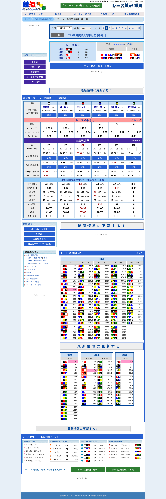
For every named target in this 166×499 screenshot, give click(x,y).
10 (132, 28)
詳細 (129, 44)
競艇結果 (31, 263)
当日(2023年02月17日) (43, 19)
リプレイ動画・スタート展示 (97, 66)
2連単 (40, 258)
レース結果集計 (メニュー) (123, 470)
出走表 (58, 14)
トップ (27, 19)
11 (136, 28)
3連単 (30, 258)
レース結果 (34, 81)
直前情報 (34, 72)
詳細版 (62, 98)
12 (139, 28)
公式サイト (27, 55)
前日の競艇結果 (32, 279)
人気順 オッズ (107, 14)
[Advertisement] (97, 78)
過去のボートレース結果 (39, 244)
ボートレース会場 (32, 282)
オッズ (139, 253)
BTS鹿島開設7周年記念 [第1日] (87, 35)
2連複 (45, 258)
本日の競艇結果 (132, 14)
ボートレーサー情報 (33, 285)
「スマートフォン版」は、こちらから (81, 5)
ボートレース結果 (41, 263)
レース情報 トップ (34, 14)
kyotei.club (86, 495)
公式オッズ (34, 67)
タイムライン (31, 266)
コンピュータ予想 (34, 77)
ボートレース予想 (83, 14)
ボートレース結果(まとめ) (37, 260)
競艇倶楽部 (27, 224)
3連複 (35, 258)
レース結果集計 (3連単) (87, 470)
